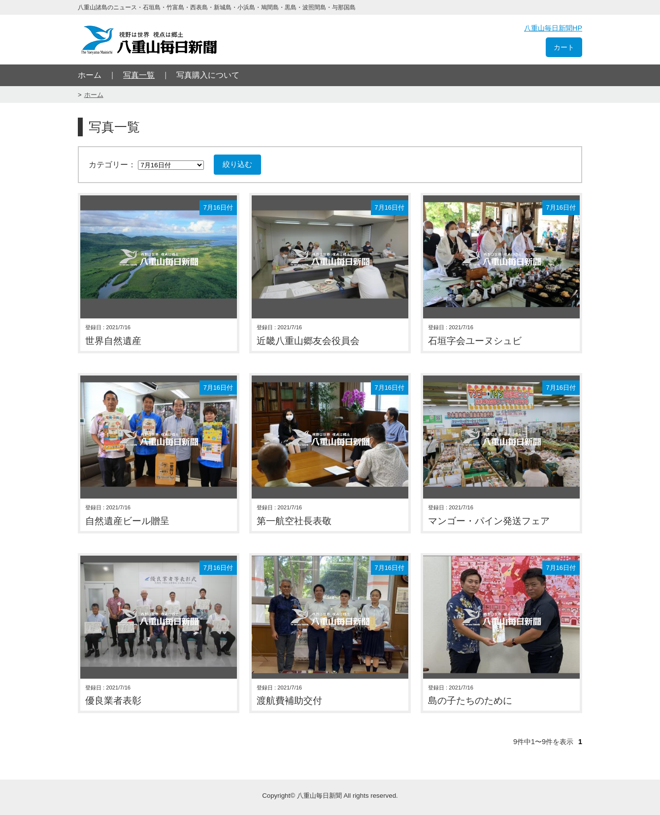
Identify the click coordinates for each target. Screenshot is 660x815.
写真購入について (207, 75)
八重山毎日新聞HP (553, 28)
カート (564, 47)
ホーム (89, 75)
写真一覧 (139, 75)
